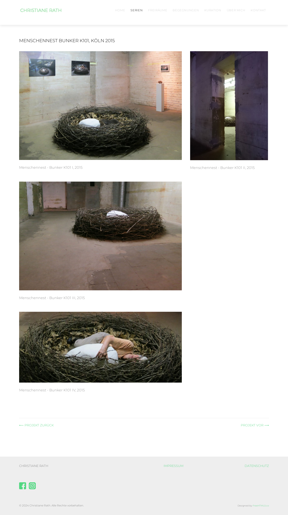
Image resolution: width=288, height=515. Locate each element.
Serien (136, 10)
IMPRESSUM (173, 466)
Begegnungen (186, 10)
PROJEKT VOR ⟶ (255, 425)
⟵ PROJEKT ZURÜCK (36, 425)
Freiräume (157, 10)
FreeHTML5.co (261, 505)
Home (120, 10)
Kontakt (258, 10)
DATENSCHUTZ (257, 466)
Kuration (212, 10)
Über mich (236, 10)
